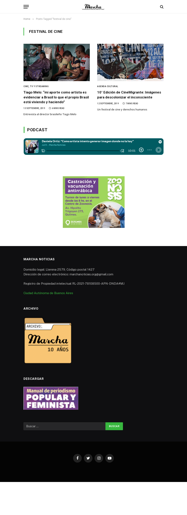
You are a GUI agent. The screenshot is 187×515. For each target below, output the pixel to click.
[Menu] (26, 6)
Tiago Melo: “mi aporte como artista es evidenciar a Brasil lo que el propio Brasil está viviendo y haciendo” (56, 97)
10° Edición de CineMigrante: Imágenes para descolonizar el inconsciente (129, 94)
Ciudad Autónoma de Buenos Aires (48, 293)
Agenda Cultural (107, 86)
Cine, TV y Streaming (36, 86)
